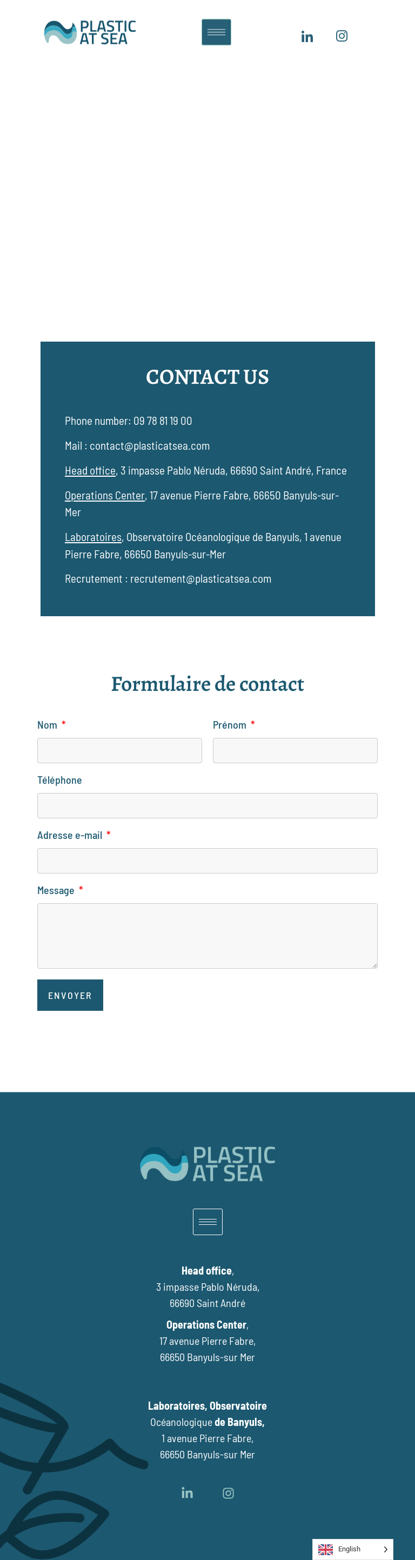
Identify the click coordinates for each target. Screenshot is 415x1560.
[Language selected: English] (352, 1549)
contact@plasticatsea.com (150, 445)
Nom (48, 725)
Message (57, 890)
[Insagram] (341, 30)
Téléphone (59, 780)
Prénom (231, 725)
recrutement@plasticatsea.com (200, 578)
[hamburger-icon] (216, 25)
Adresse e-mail (70, 835)
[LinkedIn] (306, 30)
